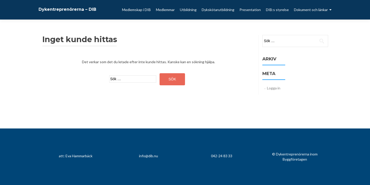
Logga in (273, 88)
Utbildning (188, 9)
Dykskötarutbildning (218, 9)
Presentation (250, 9)
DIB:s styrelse (277, 9)
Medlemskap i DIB (136, 9)
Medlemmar (165, 9)
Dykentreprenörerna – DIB (67, 9)
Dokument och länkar (311, 9)
